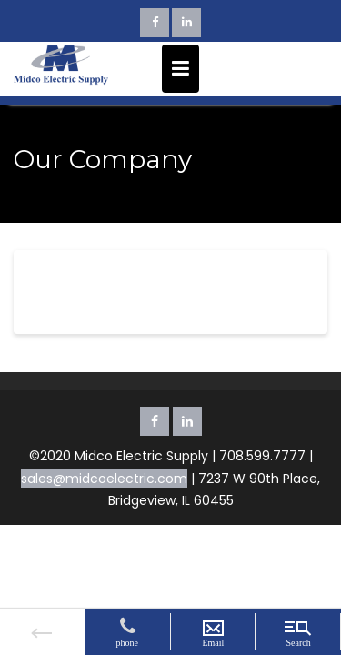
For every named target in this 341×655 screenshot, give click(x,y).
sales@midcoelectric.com (104, 478)
